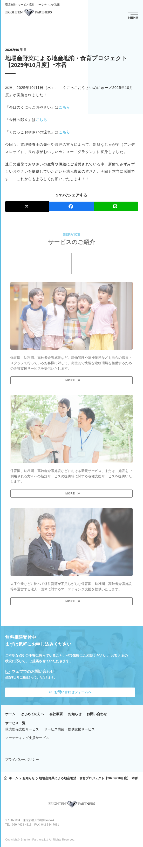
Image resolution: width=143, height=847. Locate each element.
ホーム (10, 714)
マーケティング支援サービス (27, 738)
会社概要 (56, 714)
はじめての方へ (32, 714)
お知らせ (74, 714)
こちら (64, 107)
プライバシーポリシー (22, 759)
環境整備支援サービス (22, 729)
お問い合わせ (97, 714)
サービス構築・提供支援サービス (69, 729)
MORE (70, 380)
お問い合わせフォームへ (70, 692)
